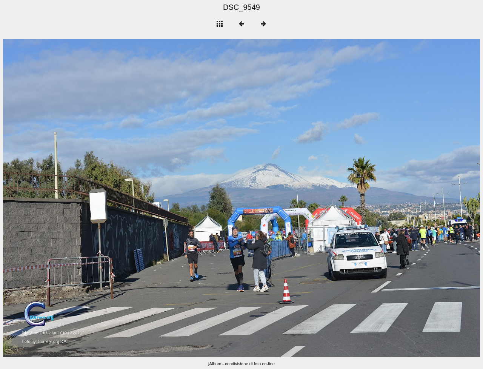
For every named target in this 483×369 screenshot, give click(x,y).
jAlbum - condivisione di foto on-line (241, 363)
